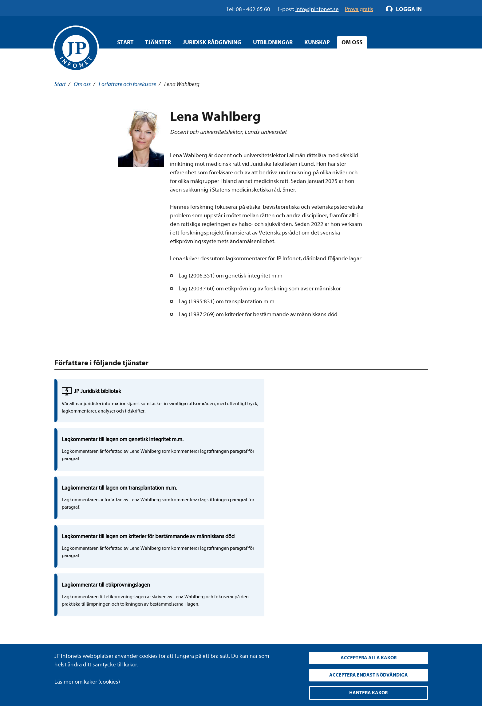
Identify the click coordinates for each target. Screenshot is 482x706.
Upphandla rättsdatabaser (200, 596)
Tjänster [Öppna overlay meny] (158, 42)
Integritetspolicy (189, 585)
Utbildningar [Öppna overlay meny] (273, 42)
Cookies (178, 619)
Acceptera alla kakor (369, 655)
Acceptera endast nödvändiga (368, 674)
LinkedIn (308, 585)
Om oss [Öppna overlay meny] (352, 42)
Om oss (82, 84)
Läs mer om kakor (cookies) (87, 679)
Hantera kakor (368, 692)
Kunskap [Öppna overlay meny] (317, 42)
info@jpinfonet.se (76, 631)
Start (125, 42)
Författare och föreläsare (127, 84)
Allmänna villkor (188, 608)
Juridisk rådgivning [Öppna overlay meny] (212, 42)
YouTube (308, 596)
